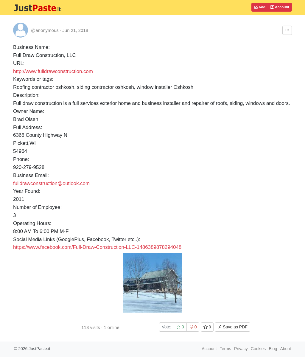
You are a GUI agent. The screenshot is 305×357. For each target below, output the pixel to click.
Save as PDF (232, 327)
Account (279, 7)
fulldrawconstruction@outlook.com (51, 183)
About (285, 348)
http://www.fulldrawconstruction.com (53, 71)
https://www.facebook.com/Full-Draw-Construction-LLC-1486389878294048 (97, 247)
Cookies (258, 348)
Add (259, 7)
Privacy (241, 348)
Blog (273, 348)
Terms (225, 348)
